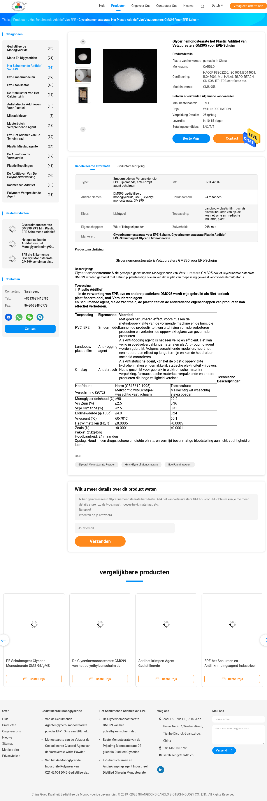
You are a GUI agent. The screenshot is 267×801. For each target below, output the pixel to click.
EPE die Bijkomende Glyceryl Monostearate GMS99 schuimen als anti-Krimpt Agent (37, 258)
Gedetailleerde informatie (92, 166)
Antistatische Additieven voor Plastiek (30, 106)
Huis (5, 719)
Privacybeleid (11, 756)
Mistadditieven (30, 116)
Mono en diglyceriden (30, 58)
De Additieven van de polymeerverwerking (30, 175)
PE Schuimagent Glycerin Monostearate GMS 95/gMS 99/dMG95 (28, 666)
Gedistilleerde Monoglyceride (30, 48)
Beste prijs (191, 138)
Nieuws (7, 737)
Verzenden (100, 541)
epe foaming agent (179, 464)
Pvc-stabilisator (30, 85)
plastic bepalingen (30, 165)
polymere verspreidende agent (30, 194)
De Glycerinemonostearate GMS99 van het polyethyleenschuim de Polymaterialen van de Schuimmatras (121, 725)
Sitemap (7, 743)
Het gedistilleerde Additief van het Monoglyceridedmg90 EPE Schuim (37, 243)
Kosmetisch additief (30, 185)
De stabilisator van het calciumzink (30, 94)
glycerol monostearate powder (97, 464)
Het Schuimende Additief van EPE (30, 67)
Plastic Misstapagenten (30, 146)
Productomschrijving (130, 166)
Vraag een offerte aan (248, 6)
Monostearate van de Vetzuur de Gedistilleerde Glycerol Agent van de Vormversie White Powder (67, 746)
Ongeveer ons (11, 731)
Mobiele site (10, 749)
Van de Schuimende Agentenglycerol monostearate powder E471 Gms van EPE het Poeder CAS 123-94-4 (66, 725)
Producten (9, 725)
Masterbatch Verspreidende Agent (30, 125)
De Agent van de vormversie (30, 156)
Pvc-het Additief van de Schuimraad (30, 136)
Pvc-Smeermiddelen (30, 77)
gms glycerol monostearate (141, 464)
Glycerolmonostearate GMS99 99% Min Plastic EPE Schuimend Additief (38, 228)
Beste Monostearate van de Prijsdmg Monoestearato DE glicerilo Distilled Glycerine (122, 746)
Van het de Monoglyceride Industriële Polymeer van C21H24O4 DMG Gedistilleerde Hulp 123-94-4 (66, 767)
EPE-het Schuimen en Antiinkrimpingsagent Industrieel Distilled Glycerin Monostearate (229, 666)
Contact (30, 328)
